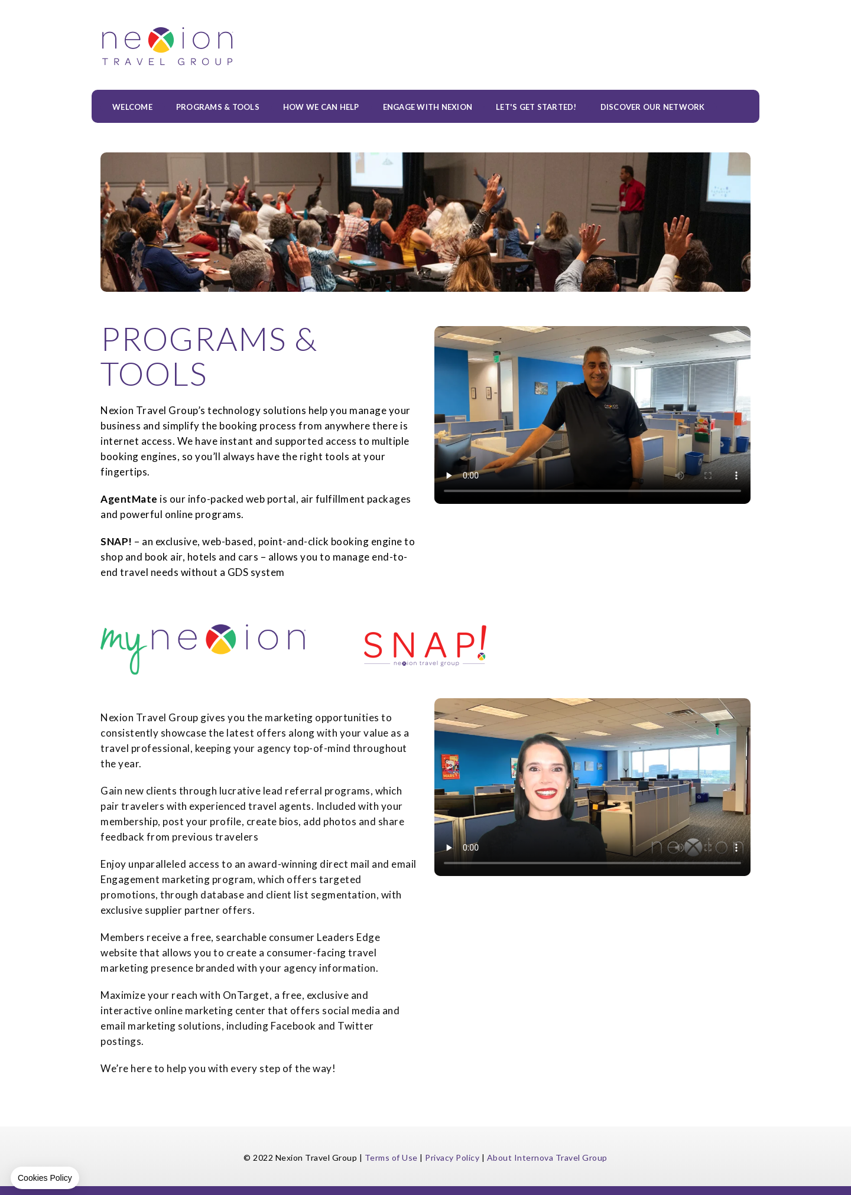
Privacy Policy (452, 1157)
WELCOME (132, 107)
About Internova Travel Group (547, 1157)
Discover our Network (652, 107)
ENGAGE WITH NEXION (428, 107)
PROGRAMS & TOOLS (217, 107)
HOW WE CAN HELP (321, 107)
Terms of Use (391, 1157)
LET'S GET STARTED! (536, 107)
